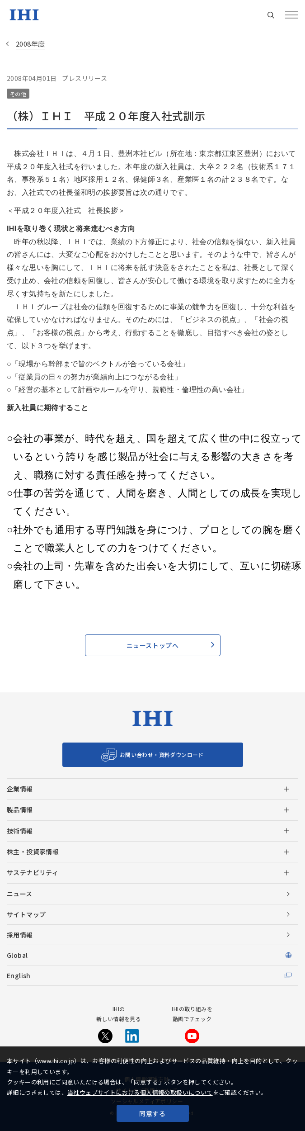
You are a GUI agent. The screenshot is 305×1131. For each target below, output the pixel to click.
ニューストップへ (152, 645)
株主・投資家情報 (33, 851)
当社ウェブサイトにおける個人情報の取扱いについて (140, 1092)
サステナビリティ (32, 872)
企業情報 (20, 788)
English (19, 975)
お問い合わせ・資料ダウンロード (162, 754)
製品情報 (20, 809)
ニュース (20, 893)
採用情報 (20, 934)
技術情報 (20, 830)
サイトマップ (26, 914)
